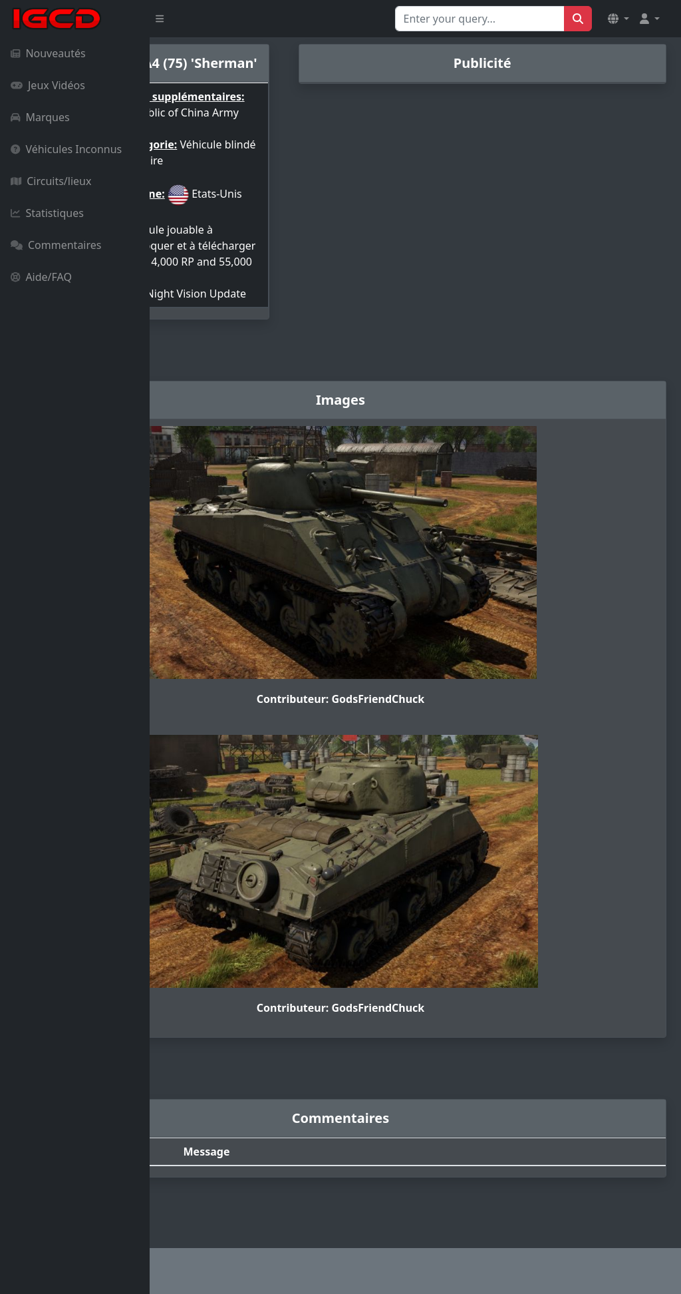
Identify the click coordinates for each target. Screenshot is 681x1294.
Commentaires (56, 245)
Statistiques (47, 213)
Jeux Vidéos (48, 85)
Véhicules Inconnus (66, 149)
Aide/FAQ (41, 277)
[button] (618, 18)
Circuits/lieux (51, 181)
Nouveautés (48, 53)
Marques (40, 117)
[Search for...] (480, 18)
